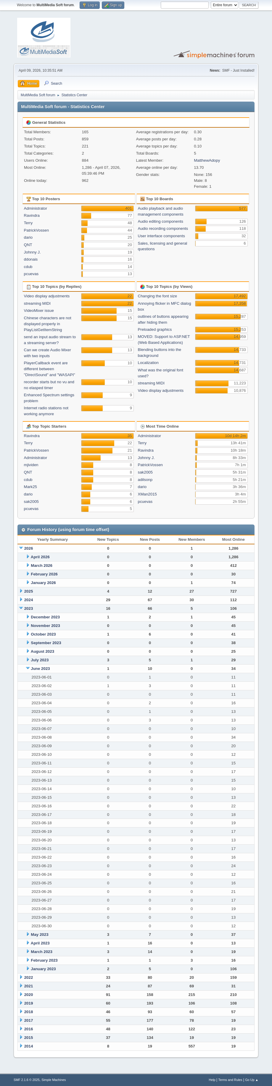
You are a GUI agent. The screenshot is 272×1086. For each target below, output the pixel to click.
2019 (28, 1003)
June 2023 (40, 668)
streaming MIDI (37, 303)
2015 (28, 1037)
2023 (28, 608)
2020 (28, 994)
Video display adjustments (47, 296)
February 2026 (44, 574)
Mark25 (30, 487)
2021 (28, 986)
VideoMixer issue (39, 310)
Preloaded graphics (155, 329)
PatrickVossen (36, 230)
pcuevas (31, 274)
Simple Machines (53, 1080)
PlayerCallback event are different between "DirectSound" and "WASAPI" (49, 369)
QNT (28, 245)
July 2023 (40, 660)
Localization (148, 362)
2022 (28, 977)
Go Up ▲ (251, 1080)
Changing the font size (157, 296)
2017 (28, 1020)
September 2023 (46, 643)
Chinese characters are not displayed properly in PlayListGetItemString (47, 324)
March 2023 (41, 951)
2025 (28, 591)
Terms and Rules (230, 1080)
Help (212, 1080)
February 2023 (44, 960)
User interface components (161, 236)
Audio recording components (163, 228)
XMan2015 (147, 494)
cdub (28, 266)
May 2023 (39, 934)
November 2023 (45, 625)
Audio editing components (160, 221)
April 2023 (40, 943)
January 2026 (43, 582)
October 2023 (43, 634)
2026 (28, 548)
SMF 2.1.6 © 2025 (27, 1080)
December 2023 (45, 617)
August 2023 (42, 651)
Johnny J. (32, 252)
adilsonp (145, 479)
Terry (28, 223)
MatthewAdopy (207, 160)
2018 (28, 1012)
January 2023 (43, 969)
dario (28, 237)
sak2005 (31, 501)
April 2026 (40, 557)
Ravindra (32, 215)
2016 (28, 1029)
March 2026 (41, 565)
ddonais (31, 259)
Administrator (35, 208)
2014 (28, 1046)
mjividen (31, 465)
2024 (28, 600)
